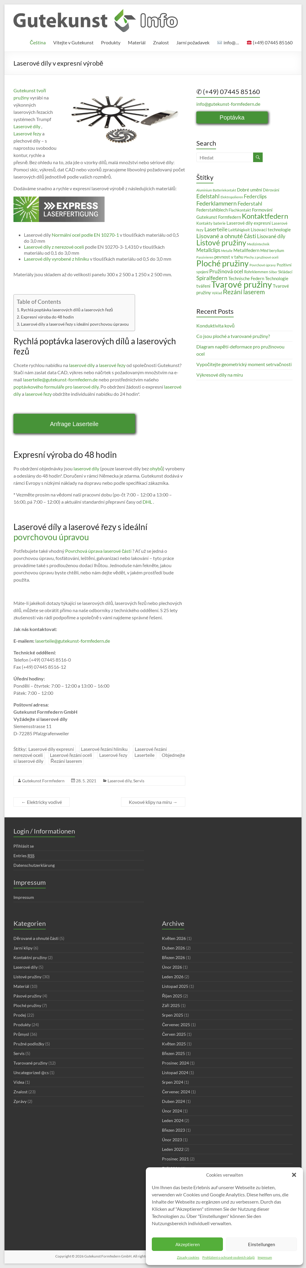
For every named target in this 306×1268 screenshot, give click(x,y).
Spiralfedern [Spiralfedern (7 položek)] (211, 277)
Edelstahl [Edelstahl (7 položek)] (208, 196)
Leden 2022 (172, 1149)
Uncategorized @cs (31, 1072)
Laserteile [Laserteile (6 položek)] (215, 229)
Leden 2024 (172, 1120)
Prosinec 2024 (175, 1062)
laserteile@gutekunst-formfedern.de (60, 379)
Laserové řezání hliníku (104, 749)
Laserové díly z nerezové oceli (54, 247)
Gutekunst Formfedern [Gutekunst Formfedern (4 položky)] (218, 217)
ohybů (156, 468)
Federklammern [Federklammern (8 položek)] (216, 203)
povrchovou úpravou (51, 537)
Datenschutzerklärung (34, 865)
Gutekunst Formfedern (43, 780)
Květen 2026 (174, 938)
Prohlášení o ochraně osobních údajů (228, 1257)
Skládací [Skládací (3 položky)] (285, 271)
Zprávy (20, 1101)
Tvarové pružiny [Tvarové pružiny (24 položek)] (241, 284)
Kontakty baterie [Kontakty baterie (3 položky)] (211, 223)
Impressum (23, 897)
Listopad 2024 (175, 1072)
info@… (228, 42)
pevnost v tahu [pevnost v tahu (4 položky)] (228, 256)
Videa (18, 1082)
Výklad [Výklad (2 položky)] (217, 293)
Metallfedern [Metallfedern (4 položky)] (246, 250)
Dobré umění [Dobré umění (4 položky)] (249, 189)
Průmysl (21, 1034)
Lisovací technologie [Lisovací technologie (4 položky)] (271, 229)
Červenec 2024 (176, 1091)
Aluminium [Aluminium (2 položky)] (204, 190)
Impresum (265, 1257)
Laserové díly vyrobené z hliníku (56, 259)
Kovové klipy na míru (153, 802)
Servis (138, 780)
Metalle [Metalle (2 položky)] (226, 251)
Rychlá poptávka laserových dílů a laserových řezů (67, 309)
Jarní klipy (23, 947)
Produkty (110, 42)
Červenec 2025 (176, 1024)
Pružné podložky (28, 1043)
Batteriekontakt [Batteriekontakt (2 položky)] (224, 190)
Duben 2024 (173, 1101)
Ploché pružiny (27, 1005)
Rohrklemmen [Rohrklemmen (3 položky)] (256, 271)
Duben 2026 (173, 947)
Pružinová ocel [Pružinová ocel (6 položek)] (226, 271)
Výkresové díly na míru (219, 375)
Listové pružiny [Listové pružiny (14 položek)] (221, 242)
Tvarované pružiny (30, 1062)
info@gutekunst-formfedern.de (228, 104)
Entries (23, 855)
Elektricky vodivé (41, 802)
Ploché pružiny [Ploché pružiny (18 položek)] (222, 263)
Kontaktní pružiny (30, 957)
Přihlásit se (23, 846)
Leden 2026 (172, 976)
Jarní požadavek (192, 42)
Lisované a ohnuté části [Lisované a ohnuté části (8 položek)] (226, 235)
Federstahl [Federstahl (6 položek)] (250, 203)
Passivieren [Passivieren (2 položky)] (204, 257)
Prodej (19, 1015)
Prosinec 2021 (175, 1158)
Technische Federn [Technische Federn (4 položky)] (246, 278)
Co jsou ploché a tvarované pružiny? (233, 336)
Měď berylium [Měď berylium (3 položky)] (272, 250)
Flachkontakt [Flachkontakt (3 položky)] (240, 210)
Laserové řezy (27, 133)
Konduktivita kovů (215, 325)
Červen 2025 (174, 1034)
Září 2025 (171, 1005)
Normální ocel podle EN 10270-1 (85, 235)
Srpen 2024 (172, 1082)
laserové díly (82, 365)
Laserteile (144, 755)
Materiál (137, 42)
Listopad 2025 (175, 986)
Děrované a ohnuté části (36, 938)
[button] (294, 1175)
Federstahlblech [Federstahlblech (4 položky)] (212, 209)
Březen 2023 (173, 1130)
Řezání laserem (66, 761)
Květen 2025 (174, 1043)
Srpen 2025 (172, 1015)
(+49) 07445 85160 (270, 42)
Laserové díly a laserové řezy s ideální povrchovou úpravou (75, 324)
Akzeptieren (187, 1244)
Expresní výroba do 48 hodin (47, 316)
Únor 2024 (172, 1110)
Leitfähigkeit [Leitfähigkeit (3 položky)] (239, 229)
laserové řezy (112, 365)
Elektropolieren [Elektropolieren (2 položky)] (232, 197)
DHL (147, 502)
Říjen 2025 (172, 995)
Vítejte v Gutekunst (73, 42)
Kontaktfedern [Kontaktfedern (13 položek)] (265, 216)
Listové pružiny (27, 976)
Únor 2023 (172, 1139)
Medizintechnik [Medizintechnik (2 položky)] (258, 244)
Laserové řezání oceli (71, 755)
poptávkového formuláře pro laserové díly (56, 387)
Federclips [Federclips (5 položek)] (255, 196)
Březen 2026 (173, 957)
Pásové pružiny (27, 995)
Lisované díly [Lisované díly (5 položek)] (271, 236)
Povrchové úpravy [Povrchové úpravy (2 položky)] (263, 265)
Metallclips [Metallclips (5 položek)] (208, 250)
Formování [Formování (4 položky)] (262, 209)
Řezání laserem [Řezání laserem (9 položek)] (244, 292)
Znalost (161, 42)
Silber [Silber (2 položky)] (273, 272)
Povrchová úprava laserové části (97, 551)
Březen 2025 (173, 1053)
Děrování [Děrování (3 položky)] (271, 190)
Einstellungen (261, 1244)
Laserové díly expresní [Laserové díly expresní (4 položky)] (249, 223)
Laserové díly (26, 126)
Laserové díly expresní (51, 749)
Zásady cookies (188, 1257)
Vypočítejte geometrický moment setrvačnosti (244, 364)
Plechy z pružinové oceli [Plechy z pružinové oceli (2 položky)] (261, 257)
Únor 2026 (172, 967)
